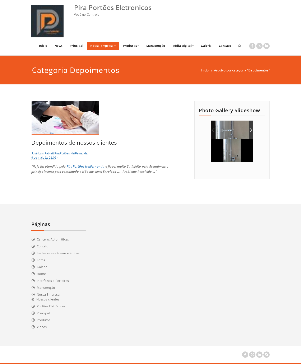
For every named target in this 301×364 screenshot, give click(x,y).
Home (41, 274)
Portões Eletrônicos (51, 306)
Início (43, 46)
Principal (76, 46)
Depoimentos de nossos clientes (74, 142)
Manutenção (155, 46)
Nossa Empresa (103, 46)
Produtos (131, 46)
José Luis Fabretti (43, 153)
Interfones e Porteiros (53, 281)
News (59, 46)
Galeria (206, 46)
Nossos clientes (47, 299)
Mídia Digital (183, 46)
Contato (225, 46)
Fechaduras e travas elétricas (58, 253)
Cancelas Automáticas (53, 239)
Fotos (41, 260)
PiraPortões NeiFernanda (71, 153)
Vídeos (42, 327)
